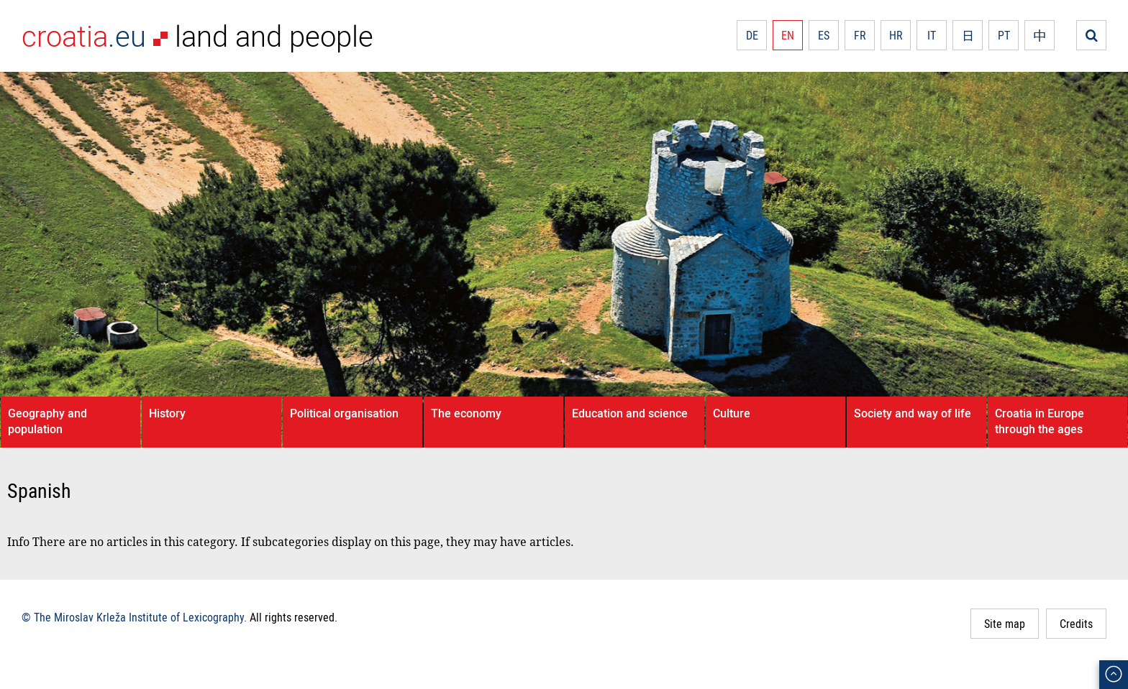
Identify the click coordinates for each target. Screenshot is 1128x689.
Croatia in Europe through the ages (1039, 421)
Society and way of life (912, 413)
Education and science (630, 413)
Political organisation (344, 413)
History (167, 413)
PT (1004, 35)
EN (787, 35)
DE (752, 35)
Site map (1004, 624)
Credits (1076, 624)
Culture (731, 413)
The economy (466, 413)
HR (896, 35)
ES (823, 35)
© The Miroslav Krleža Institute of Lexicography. (134, 617)
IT (931, 35)
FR (860, 35)
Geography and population (47, 421)
